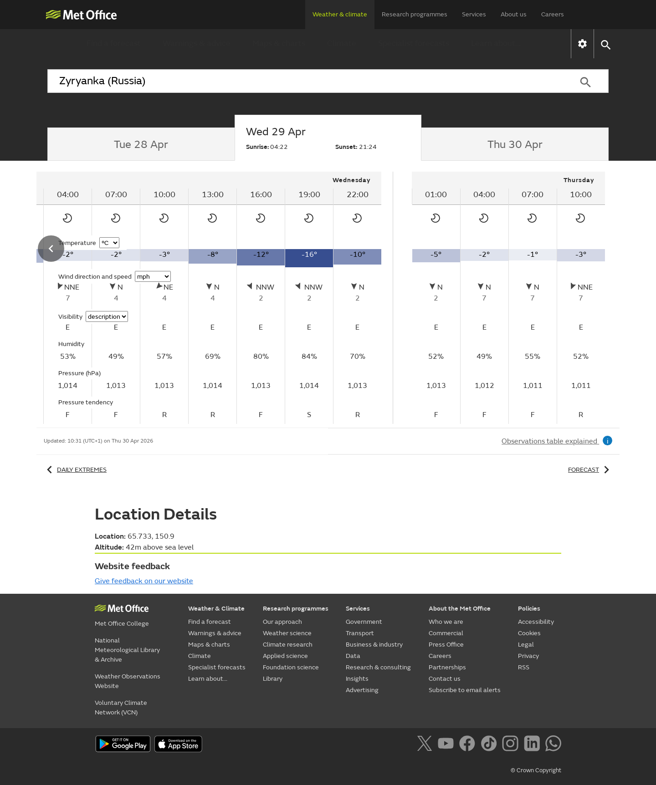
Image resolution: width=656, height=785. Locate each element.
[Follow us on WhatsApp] (553, 744)
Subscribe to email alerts (465, 690)
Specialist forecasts (413, 43)
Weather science (287, 633)
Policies (529, 608)
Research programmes (414, 14)
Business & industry (374, 644)
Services (474, 14)
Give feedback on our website (144, 581)
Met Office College (122, 623)
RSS (523, 667)
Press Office (446, 644)
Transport (360, 633)
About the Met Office (460, 608)
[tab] (141, 144)
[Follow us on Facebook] (469, 744)
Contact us (445, 679)
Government (364, 622)
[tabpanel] (508, 298)
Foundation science (291, 667)
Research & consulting (378, 667)
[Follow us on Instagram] (512, 744)
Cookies (529, 633)
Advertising (362, 690)
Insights (357, 679)
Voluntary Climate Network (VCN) (121, 707)
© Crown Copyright (536, 770)
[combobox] (305, 81)
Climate (341, 43)
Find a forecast (114, 43)
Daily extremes (75, 469)
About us (514, 14)
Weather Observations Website (127, 681)
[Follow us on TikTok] (490, 744)
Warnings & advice (197, 43)
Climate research (288, 644)
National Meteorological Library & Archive (127, 650)
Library (272, 679)
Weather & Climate (216, 608)
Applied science (285, 656)
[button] (605, 44)
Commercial (446, 633)
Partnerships (447, 667)
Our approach (282, 622)
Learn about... (496, 43)
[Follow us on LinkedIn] (533, 744)
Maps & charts (278, 43)
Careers (552, 14)
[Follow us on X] (426, 744)
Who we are (446, 622)
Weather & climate (340, 14)
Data (353, 656)
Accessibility (536, 622)
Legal (526, 644)
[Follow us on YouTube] (447, 744)
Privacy (528, 656)
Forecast (590, 469)
